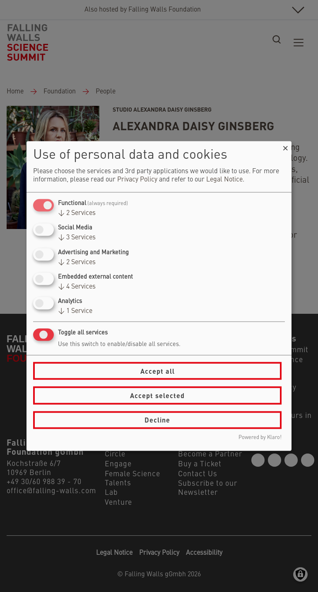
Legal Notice (224, 180)
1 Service (75, 311)
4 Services (77, 286)
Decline (157, 419)
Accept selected (157, 395)
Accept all (157, 370)
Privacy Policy (137, 180)
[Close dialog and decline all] (285, 146)
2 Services (77, 213)
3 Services (77, 238)
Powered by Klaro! (260, 437)
